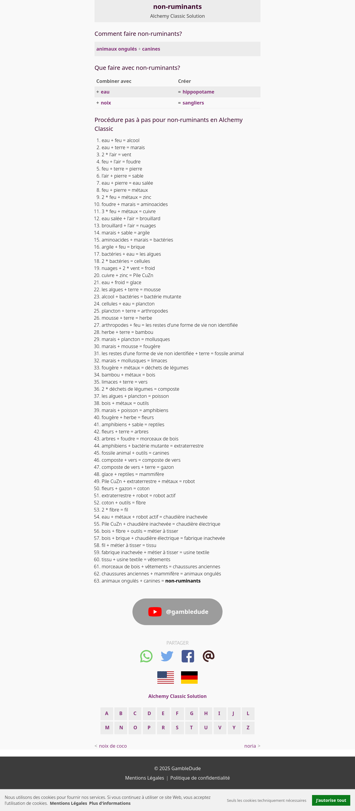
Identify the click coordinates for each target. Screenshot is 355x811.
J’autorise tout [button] (331, 800)
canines (151, 49)
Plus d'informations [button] (110, 803)
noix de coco (113, 746)
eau (105, 91)
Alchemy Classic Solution (177, 16)
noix (106, 102)
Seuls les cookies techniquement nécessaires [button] (266, 800)
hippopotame (198, 91)
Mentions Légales (68, 803)
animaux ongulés (116, 49)
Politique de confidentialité (200, 778)
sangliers (193, 102)
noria (250, 746)
